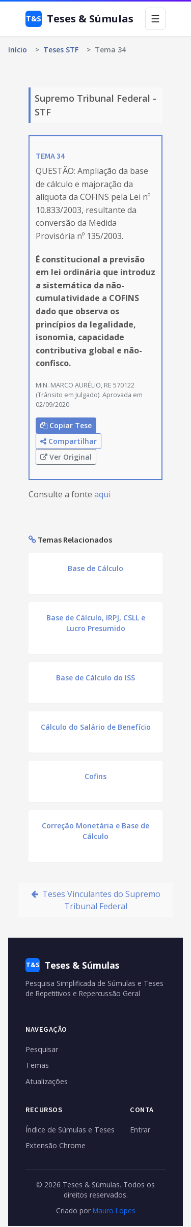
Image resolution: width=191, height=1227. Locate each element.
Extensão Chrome (55, 1145)
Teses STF (60, 49)
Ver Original (66, 457)
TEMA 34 (50, 156)
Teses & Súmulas (79, 19)
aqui (102, 494)
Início (17, 49)
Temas (37, 1065)
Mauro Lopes (114, 1210)
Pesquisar (41, 1049)
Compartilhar (68, 441)
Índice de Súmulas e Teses (70, 1129)
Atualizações (46, 1081)
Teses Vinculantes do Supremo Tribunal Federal (95, 900)
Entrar (140, 1129)
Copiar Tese (66, 425)
